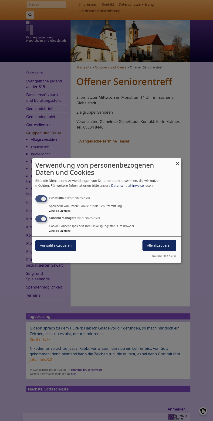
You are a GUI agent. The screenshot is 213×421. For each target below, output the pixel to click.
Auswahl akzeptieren (56, 245)
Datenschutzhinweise (127, 185)
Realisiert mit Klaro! (164, 255)
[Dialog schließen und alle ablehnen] (177, 161)
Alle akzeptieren (159, 245)
